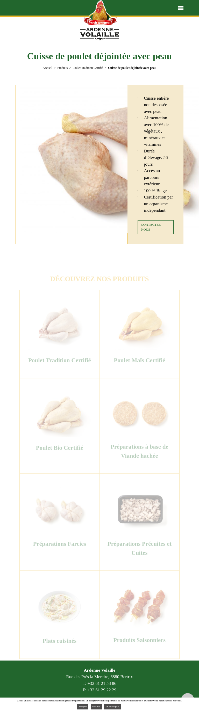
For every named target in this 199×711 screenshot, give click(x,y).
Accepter (82, 706)
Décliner (96, 706)
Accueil (47, 68)
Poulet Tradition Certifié (88, 68)
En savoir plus (112, 706)
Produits (62, 68)
